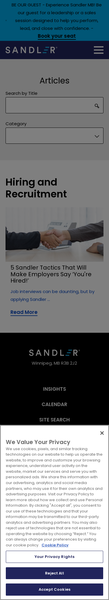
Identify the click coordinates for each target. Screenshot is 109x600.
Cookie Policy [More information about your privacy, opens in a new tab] (55, 545)
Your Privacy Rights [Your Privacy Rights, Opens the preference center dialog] (54, 556)
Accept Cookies (54, 589)
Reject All (54, 573)
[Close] (102, 433)
